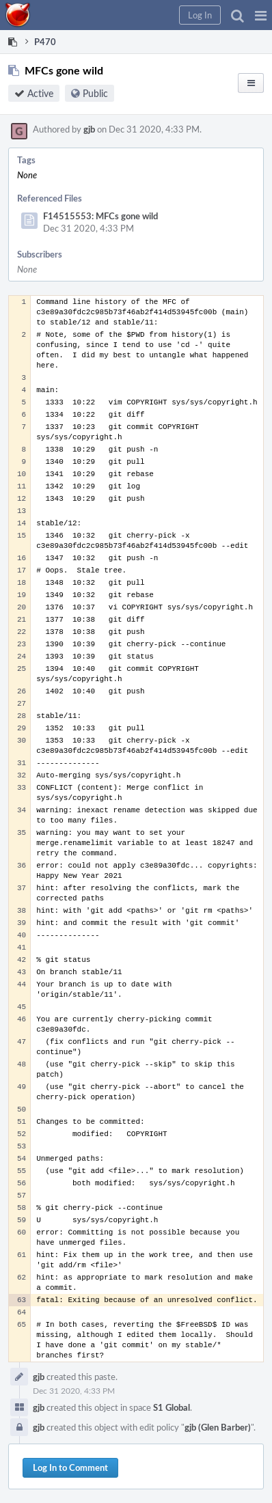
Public (95, 93)
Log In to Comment (70, 1467)
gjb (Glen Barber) (218, 1427)
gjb (89, 129)
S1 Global (171, 1407)
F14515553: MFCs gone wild (100, 216)
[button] (260, 15)
